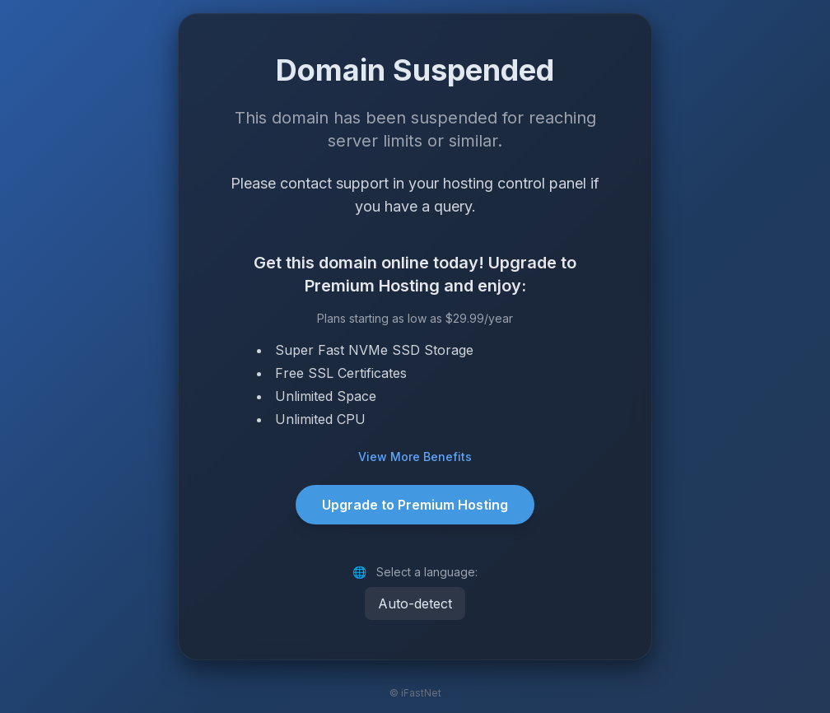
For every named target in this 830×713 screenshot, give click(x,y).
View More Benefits (415, 457)
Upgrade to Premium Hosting (415, 504)
